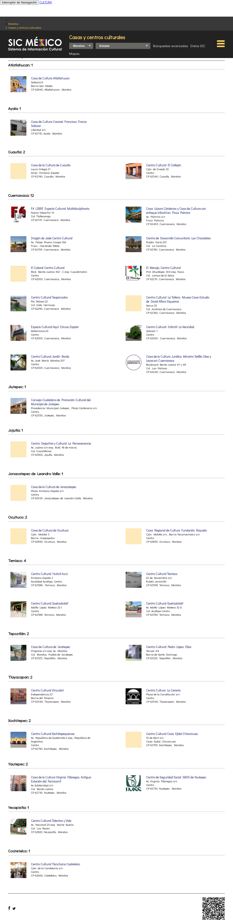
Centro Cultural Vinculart (47, 690)
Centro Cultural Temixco (161, 574)
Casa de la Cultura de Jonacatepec (53, 487)
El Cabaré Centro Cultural (47, 268)
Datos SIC (197, 45)
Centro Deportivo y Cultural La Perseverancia (61, 443)
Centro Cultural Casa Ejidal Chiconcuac (172, 734)
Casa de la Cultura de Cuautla (50, 165)
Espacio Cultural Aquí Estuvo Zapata (55, 327)
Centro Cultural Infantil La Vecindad (170, 327)
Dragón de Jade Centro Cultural (51, 238)
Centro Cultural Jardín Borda (50, 357)
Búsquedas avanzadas (170, 45)
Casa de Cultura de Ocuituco (49, 530)
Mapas (74, 53)
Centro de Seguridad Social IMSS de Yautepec (176, 777)
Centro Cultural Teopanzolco (49, 297)
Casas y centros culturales (24, 27)
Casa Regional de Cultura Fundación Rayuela (176, 530)
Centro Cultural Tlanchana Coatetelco (55, 864)
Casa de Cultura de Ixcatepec (50, 647)
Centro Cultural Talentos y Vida (51, 821)
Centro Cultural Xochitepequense (52, 734)
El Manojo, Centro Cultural (163, 268)
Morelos (13, 23)
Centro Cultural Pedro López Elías (168, 647)
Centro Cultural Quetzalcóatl (49, 603)
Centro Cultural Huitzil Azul (49, 574)
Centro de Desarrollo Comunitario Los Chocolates (178, 238)
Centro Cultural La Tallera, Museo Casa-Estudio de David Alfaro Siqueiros (177, 299)
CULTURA (45, 2)
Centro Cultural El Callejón (163, 165)
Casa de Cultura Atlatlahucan (50, 78)
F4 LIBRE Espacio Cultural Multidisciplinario (60, 209)
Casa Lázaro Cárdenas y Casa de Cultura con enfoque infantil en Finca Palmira (176, 211)
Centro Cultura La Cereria (163, 690)
